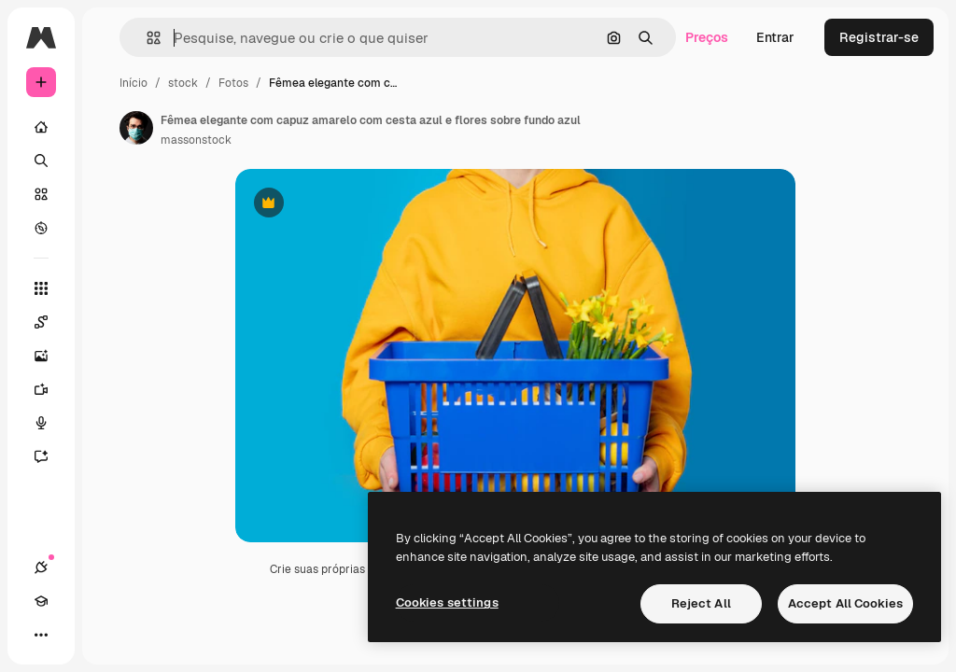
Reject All (701, 603)
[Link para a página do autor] (136, 128)
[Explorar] (41, 228)
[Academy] (41, 601)
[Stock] (41, 194)
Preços (706, 37)
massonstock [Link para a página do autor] (196, 140)
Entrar (775, 37)
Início (134, 83)
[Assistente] (50, 456)
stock (183, 83)
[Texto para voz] (50, 423)
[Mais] (41, 635)
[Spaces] (50, 322)
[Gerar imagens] (50, 356)
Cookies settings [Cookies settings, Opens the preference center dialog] (447, 602)
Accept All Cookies (845, 603)
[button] (146, 38)
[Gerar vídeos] (50, 389)
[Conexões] (41, 567)
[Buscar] (41, 160)
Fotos (233, 83)
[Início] (41, 127)
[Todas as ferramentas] (41, 288)
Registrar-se (879, 37)
